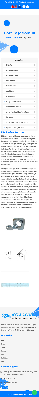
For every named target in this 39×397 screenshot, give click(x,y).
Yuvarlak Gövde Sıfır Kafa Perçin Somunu (20, 122)
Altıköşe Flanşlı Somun (20, 70)
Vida (2, 340)
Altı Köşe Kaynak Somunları (20, 101)
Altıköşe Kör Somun (20, 86)
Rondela (3, 351)
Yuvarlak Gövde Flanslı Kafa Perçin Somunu (20, 112)
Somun (16, 37)
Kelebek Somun (20, 91)
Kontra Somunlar (20, 80)
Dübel (2, 354)
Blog (2, 361)
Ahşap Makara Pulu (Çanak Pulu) (20, 127)
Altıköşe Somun (20, 65)
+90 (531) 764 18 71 (13, 2)
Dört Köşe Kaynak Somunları (20, 106)
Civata (3, 344)
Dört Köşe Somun (20, 96)
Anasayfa (8, 37)
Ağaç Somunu (20, 117)
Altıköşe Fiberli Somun (20, 75)
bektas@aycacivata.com (27, 2)
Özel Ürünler (4, 358)
